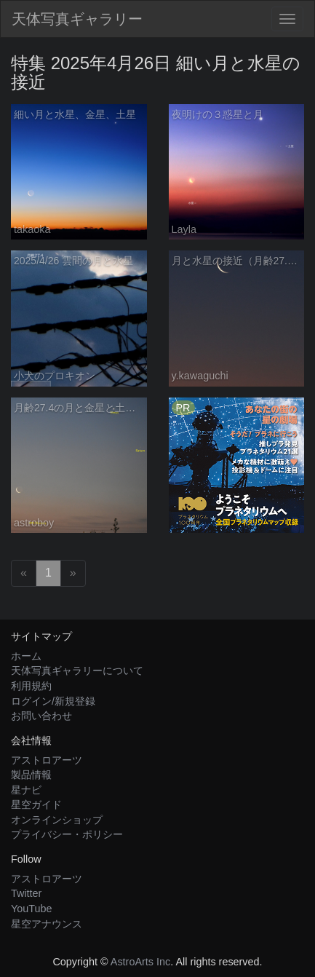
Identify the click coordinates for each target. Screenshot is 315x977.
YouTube (31, 908)
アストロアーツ (46, 760)
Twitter (26, 893)
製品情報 (31, 774)
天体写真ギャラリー (77, 19)
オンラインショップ (57, 820)
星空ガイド (36, 804)
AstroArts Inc (140, 962)
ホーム (26, 656)
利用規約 (31, 686)
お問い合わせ (41, 715)
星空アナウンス (46, 924)
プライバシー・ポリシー (67, 834)
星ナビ (26, 790)
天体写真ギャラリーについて (77, 670)
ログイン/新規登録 (53, 701)
